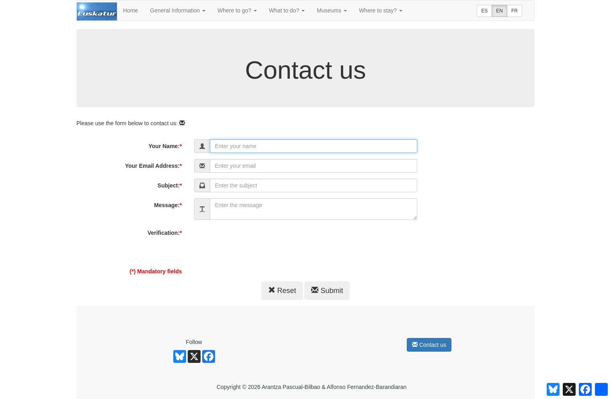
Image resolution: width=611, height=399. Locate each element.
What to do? (287, 10)
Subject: (170, 185)
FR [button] (514, 11)
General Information (177, 10)
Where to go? (237, 10)
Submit (327, 290)
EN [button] (499, 11)
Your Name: (165, 146)
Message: (168, 205)
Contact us (429, 345)
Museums (332, 10)
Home (130, 10)
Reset (282, 290)
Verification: (165, 233)
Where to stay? (380, 10)
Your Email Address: (153, 166)
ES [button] (484, 11)
